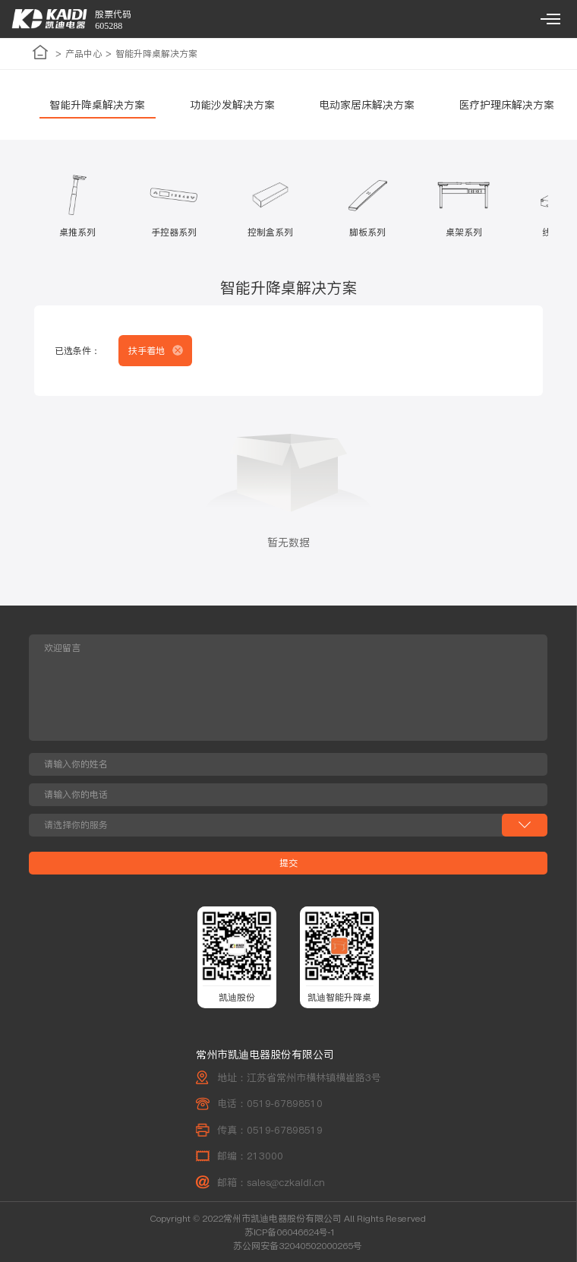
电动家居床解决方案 (367, 105)
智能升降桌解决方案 (97, 105)
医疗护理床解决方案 (506, 105)
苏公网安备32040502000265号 (297, 1245)
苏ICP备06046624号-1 (290, 1232)
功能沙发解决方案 (232, 105)
